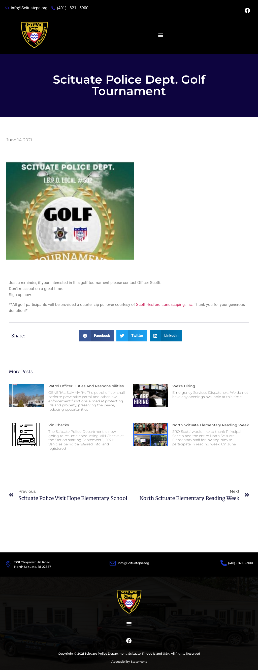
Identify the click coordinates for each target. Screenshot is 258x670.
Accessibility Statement (129, 661)
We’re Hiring (183, 386)
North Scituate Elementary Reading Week (210, 425)
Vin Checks (58, 425)
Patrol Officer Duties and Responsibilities (86, 386)
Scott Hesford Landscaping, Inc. (164, 304)
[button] (160, 35)
